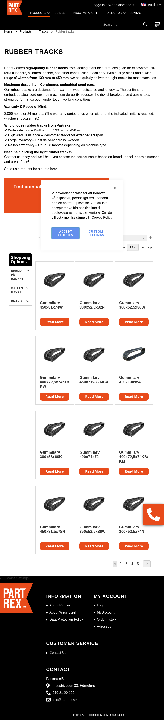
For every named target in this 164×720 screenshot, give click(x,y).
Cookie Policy (102, 217)
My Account (106, 612)
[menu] (88, 15)
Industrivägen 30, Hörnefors (74, 685)
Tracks (44, 31)
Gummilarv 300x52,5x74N (131, 529)
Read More (134, 322)
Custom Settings (96, 233)
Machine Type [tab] (17, 290)
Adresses (104, 626)
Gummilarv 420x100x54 (130, 379)
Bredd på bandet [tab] (17, 275)
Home (8, 31)
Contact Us (57, 652)
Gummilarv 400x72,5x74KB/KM (133, 456)
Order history (107, 619)
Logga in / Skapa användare (113, 5)
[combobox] (125, 24)
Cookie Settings (17, 578)
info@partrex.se (65, 700)
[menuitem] (39, 13)
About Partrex (59, 605)
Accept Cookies (65, 233)
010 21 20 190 (63, 693)
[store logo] (14, 10)
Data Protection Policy (66, 619)
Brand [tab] (16, 301)
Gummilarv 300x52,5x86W (132, 305)
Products (26, 31)
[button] (154, 5)
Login (101, 605)
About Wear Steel (62, 612)
